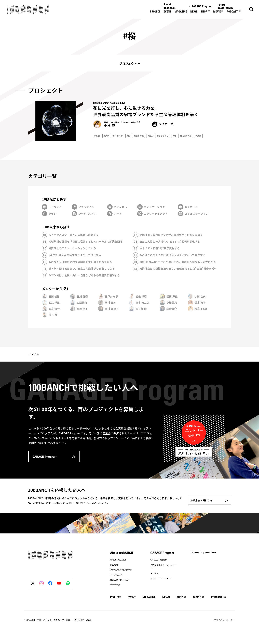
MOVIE (217, 11)
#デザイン (118, 135)
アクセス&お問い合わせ (121, 569)
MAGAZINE (180, 11)
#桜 (128, 135)
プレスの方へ (116, 574)
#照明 (97, 135)
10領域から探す (54, 199)
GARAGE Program (202, 6)
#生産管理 (139, 135)
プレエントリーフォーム (161, 578)
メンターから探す (55, 288)
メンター (154, 573)
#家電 (106, 135)
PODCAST (232, 11)
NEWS (193, 11)
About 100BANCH (170, 6)
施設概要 (114, 564)
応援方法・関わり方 (119, 579)
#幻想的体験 (186, 135)
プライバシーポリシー (224, 619)
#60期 (198, 135)
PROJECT (155, 11)
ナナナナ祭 (115, 584)
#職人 (150, 135)
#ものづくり (163, 135)
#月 (174, 135)
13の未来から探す (56, 226)
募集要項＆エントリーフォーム (163, 566)
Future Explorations (225, 6)
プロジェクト (128, 63)
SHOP (204, 11)
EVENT (167, 11)
